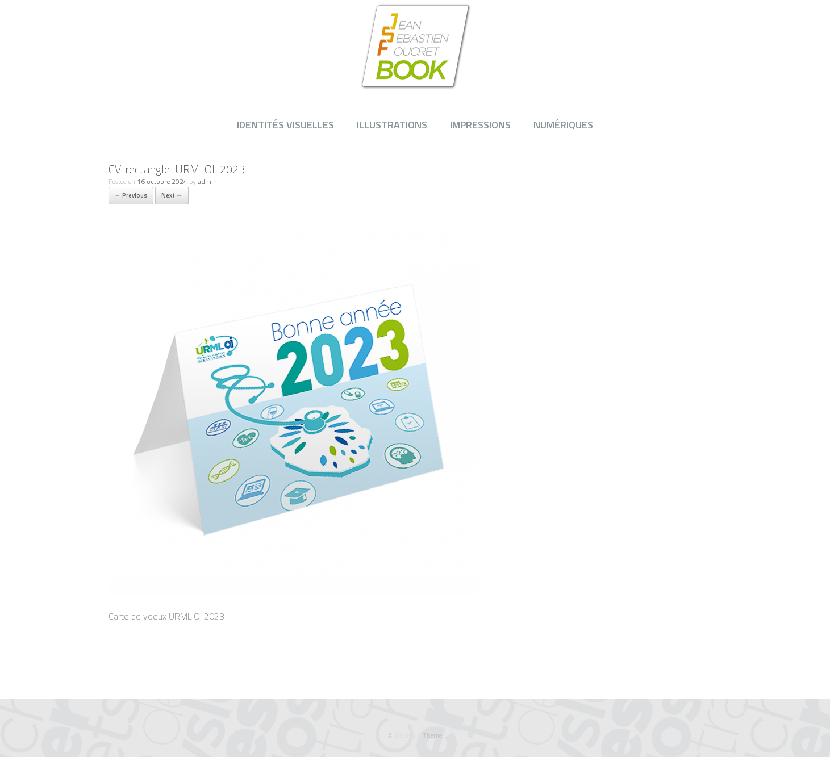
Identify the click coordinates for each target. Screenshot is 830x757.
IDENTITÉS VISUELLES (285, 124)
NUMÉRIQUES (563, 124)
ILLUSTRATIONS (392, 124)
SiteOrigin (407, 735)
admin (207, 181)
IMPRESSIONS (480, 124)
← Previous (131, 195)
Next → (171, 195)
